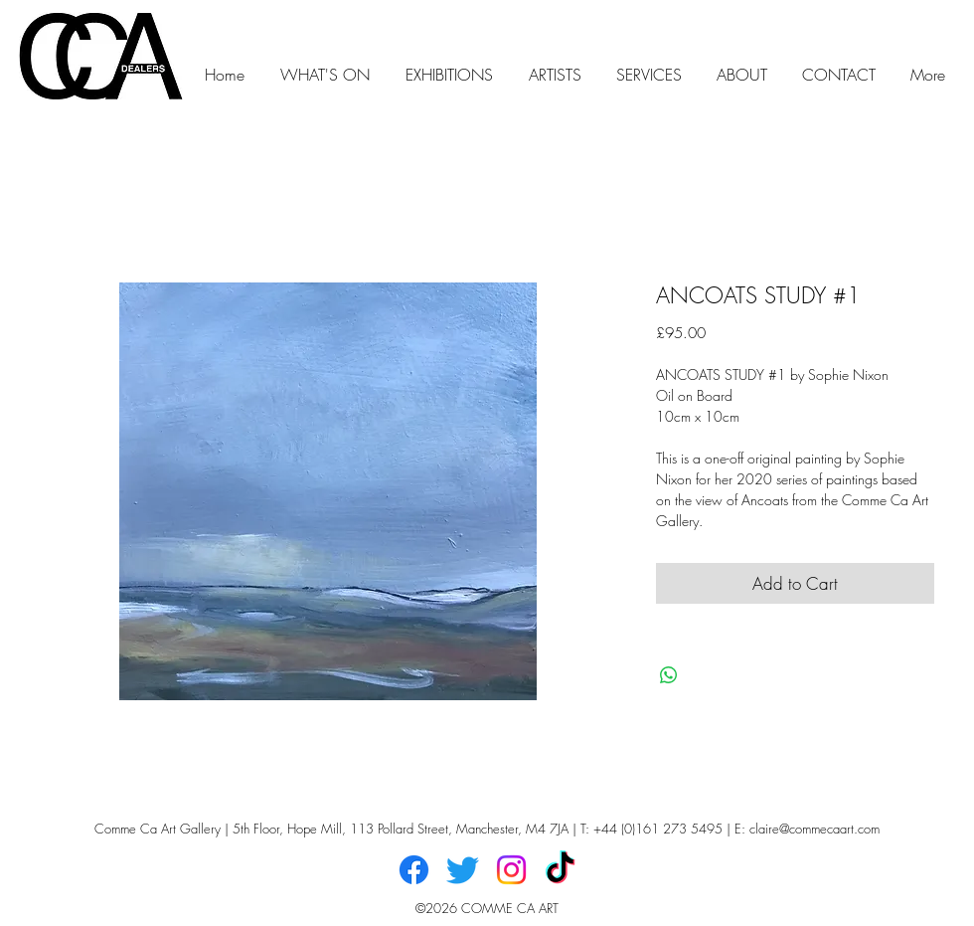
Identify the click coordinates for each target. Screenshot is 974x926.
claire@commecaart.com (814, 828)
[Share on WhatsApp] (669, 675)
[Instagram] (511, 869)
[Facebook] (414, 869)
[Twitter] (462, 869)
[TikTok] (560, 869)
